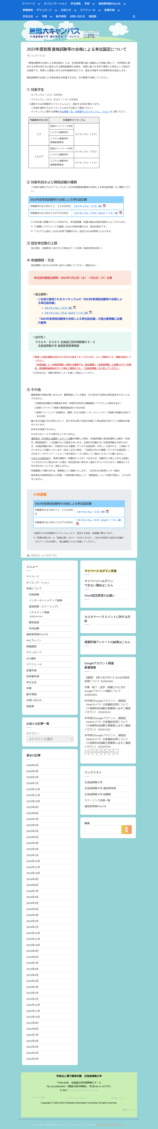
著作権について (118, 1098)
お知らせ (66, 10)
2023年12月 (33, 933)
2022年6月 (32, 1040)
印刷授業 (34, 594)
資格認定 (35, 555)
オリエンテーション (55, 3)
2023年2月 (32, 992)
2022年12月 (33, 1004)
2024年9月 (32, 879)
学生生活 (28, 16)
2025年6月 (32, 825)
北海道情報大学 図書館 (97, 794)
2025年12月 (33, 789)
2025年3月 (32, 843)
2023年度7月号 (49, 555)
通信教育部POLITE (109, 3)
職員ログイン (129, 1110)
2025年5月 (32, 831)
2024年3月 (32, 915)
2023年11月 (33, 939)
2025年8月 (32, 813)
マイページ (28, 3)
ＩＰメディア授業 (39, 612)
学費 (44, 16)
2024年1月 (32, 927)
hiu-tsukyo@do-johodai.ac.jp (83, 1090)
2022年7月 (32, 1034)
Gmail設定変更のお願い (99, 595)
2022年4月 (32, 1052)
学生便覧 (75, 3)
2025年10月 (33, 801)
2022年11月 (33, 1010)
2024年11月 (33, 867)
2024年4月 (32, 909)
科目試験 (34, 628)
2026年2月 (32, 777)
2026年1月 (32, 783)
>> (116, 752)
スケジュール (87, 10)
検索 (87, 823)
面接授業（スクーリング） (44, 606)
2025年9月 (32, 807)
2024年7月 (32, 891)
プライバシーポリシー (78, 1098)
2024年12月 (33, 861)
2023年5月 (32, 975)
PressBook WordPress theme (110, 1125)
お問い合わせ (77, 16)
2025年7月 (32, 819)
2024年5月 (32, 903)
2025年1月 (32, 855)
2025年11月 (33, 795)
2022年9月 (32, 1022)
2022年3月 (32, 1058)
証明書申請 (32, 676)
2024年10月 (33, 873)
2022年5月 (32, 1046)
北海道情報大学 (93, 782)
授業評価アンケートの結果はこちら (107, 642)
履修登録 (34, 622)
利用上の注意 (39, 1097)
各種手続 (109, 10)
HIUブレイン (33, 640)
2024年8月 (32, 885)
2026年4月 (32, 765)
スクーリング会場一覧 (97, 800)
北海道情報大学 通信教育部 (100, 788)
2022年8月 (32, 1028)
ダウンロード (44, 10)
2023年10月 (33, 945)
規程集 (92, 16)
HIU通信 (31, 658)
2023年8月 (32, 957)
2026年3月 (32, 771)
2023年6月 (32, 969)
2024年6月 (32, 897)
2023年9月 (32, 950)
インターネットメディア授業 (45, 600)
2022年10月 (33, 1016)
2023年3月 (32, 987)
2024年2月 (32, 921)
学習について (34, 588)
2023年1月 (32, 999)
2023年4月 (32, 980)
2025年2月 (32, 849)
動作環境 (61, 16)
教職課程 (28, 10)
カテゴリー (32, 733)
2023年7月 (32, 962)
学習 (86, 3)
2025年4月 (32, 837)
